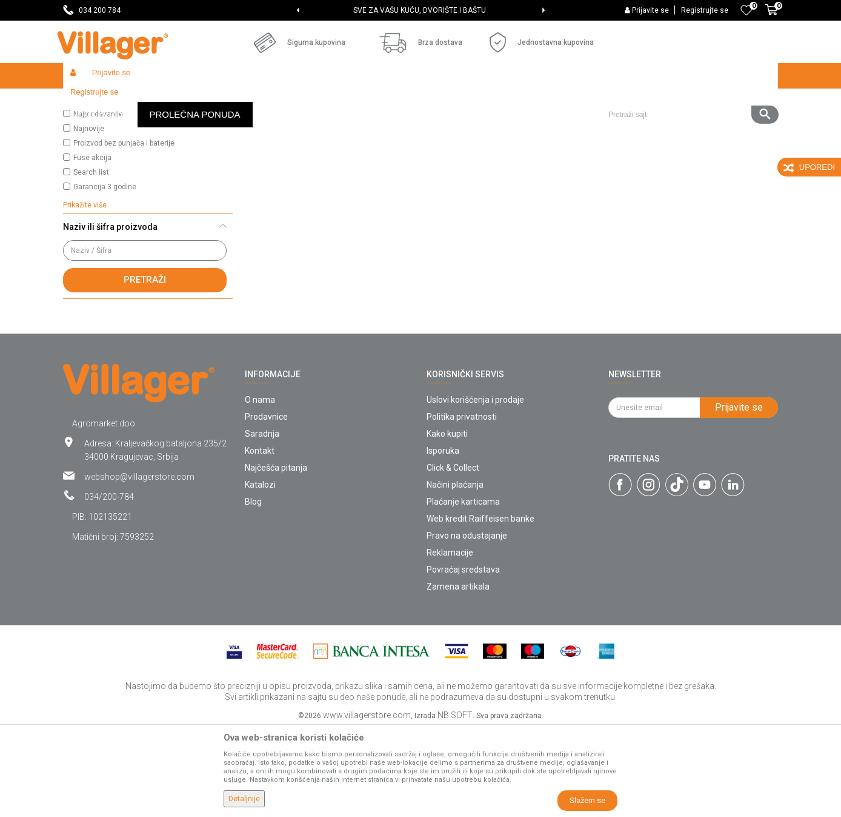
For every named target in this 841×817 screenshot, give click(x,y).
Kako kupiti (447, 522)
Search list (91, 261)
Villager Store (86, 101)
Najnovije (88, 217)
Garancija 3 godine (104, 275)
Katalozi (260, 573)
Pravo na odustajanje (467, 624)
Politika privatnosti (462, 505)
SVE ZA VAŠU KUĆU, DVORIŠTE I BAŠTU (419, 10)
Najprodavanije (98, 202)
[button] (688, 76)
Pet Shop (211, 101)
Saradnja (262, 522)
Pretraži (145, 368)
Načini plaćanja (455, 573)
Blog (253, 590)
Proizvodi (135, 101)
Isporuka (443, 539)
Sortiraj (499, 125)
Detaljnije (244, 799)
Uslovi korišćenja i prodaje (475, 488)
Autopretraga (442, 125)
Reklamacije (450, 641)
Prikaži (617, 125)
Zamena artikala (458, 675)
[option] (420, 10)
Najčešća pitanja (276, 556)
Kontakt (259, 539)
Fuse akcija (92, 246)
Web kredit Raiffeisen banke (480, 607)
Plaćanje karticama (463, 590)
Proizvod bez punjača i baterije (124, 231)
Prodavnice (266, 505)
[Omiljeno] (746, 10)
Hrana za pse (259, 101)
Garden (173, 101)
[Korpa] (771, 16)
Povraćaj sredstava (463, 658)
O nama (260, 488)
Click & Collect (453, 556)
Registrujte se (704, 10)
